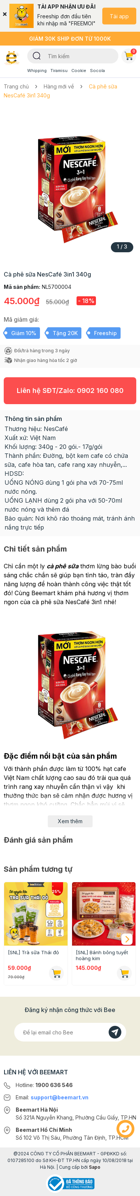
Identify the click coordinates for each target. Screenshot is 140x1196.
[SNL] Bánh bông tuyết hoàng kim (102, 955)
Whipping (37, 70)
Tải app (119, 16)
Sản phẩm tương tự (38, 869)
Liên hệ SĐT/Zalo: (70, 390)
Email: (52, 1097)
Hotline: (44, 1085)
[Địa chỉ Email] (70, 1032)
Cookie (78, 70)
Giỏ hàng (130, 54)
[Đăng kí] (115, 1032)
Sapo (94, 1167)
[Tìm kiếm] (37, 55)
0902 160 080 (100, 390)
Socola (97, 70)
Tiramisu (59, 70)
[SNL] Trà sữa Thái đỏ (33, 952)
